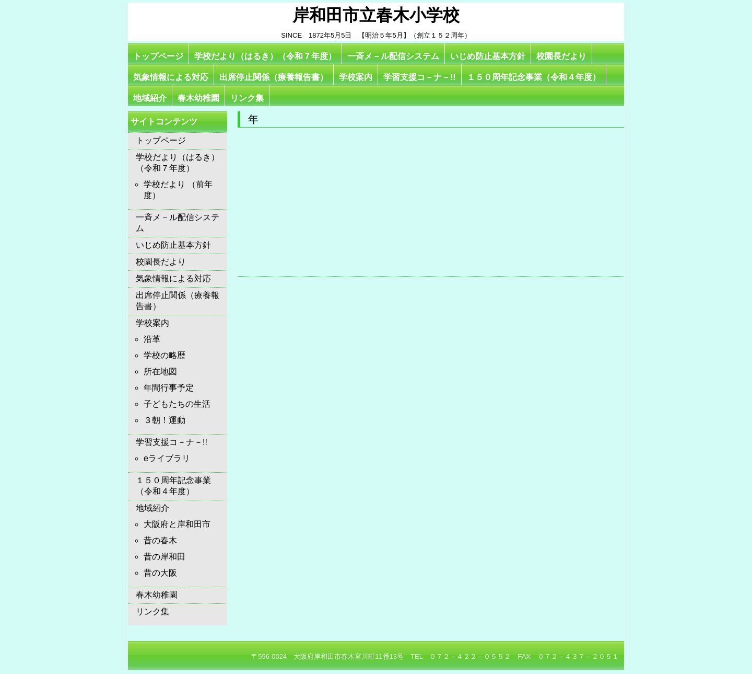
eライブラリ (167, 458)
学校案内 (355, 77)
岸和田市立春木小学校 (376, 15)
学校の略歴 (164, 355)
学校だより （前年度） (178, 190)
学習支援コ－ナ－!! (419, 77)
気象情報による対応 (170, 77)
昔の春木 (160, 540)
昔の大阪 (160, 572)
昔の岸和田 (164, 556)
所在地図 (160, 371)
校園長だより (561, 56)
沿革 (152, 339)
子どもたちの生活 (177, 403)
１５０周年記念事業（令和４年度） (534, 77)
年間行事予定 (169, 387)
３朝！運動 (164, 420)
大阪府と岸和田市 (177, 524)
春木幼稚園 (198, 98)
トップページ (158, 56)
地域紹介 (150, 98)
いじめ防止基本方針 (487, 56)
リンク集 (247, 98)
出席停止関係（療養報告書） (273, 77)
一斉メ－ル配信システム (393, 56)
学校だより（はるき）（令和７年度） (265, 56)
